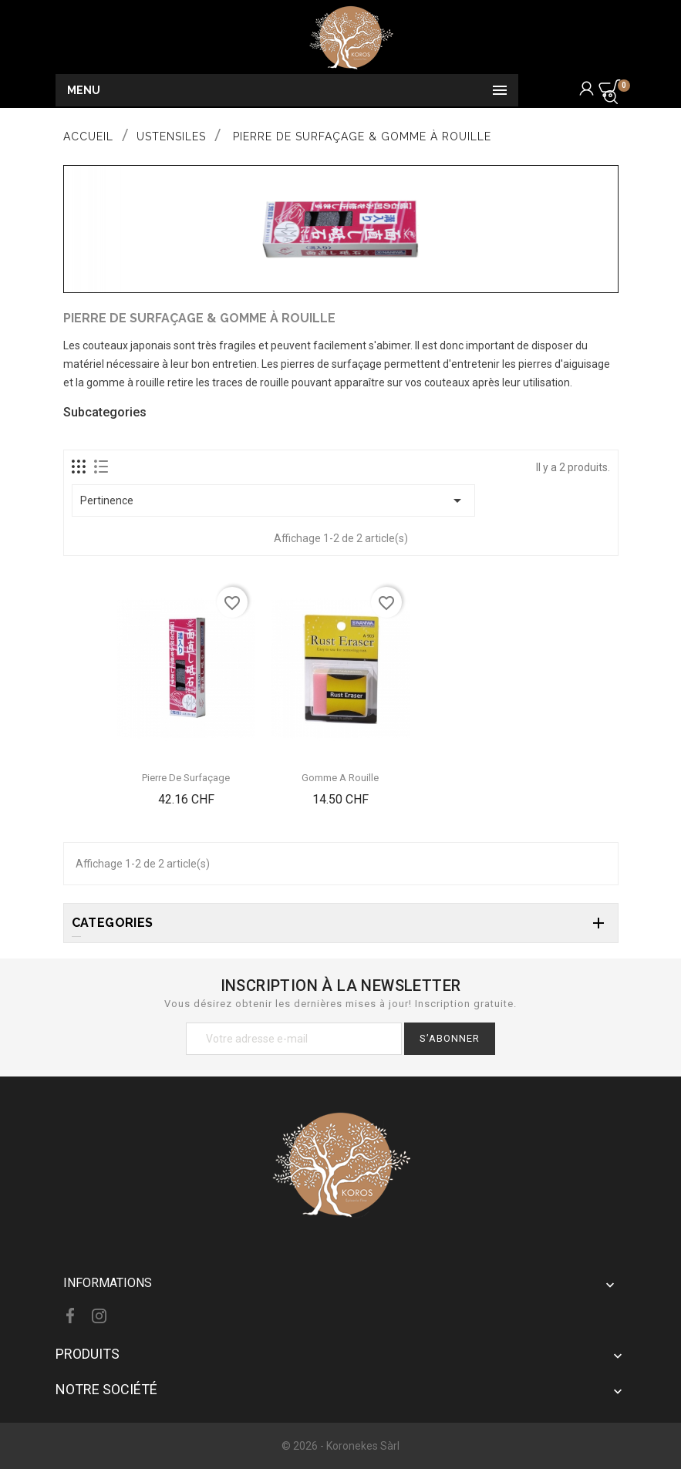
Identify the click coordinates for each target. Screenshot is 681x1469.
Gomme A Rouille (340, 777)
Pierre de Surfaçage (186, 777)
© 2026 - (304, 1446)
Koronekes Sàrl (362, 1446)
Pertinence (273, 500)
